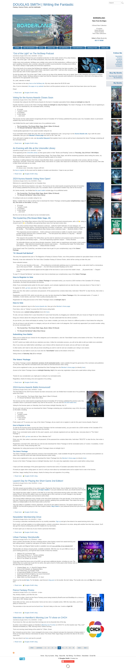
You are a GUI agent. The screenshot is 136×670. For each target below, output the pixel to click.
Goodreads (118, 64)
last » (85, 648)
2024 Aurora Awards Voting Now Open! (31, 178)
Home (17, 48)
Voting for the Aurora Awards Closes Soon (33, 97)
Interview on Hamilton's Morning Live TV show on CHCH (40, 617)
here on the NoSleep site (36, 83)
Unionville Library (32, 152)
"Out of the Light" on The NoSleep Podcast (33, 53)
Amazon (119, 58)
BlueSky (119, 61)
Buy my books (29, 48)
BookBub (119, 62)
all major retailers (44, 489)
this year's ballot (40, 190)
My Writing (63, 48)
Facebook (119, 59)
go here (28, 288)
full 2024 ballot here (70, 402)
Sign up (58, 521)
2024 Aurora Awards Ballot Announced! (31, 387)
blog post (51, 580)
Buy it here (55, 506)
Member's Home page (36, 135)
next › (79, 648)
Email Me (105, 48)
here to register (20, 170)
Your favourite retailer (115, 76)
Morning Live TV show (48, 625)
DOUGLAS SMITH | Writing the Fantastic (43, 4)
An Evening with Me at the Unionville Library (34, 148)
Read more (18, 92)
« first (31, 648)
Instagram (119, 66)
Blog (41, 48)
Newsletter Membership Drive (27, 517)
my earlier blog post (43, 138)
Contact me (74, 658)
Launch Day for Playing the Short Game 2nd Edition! (38, 481)
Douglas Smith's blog (31, 92)
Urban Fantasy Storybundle (26, 537)
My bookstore (118, 77)
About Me (51, 48)
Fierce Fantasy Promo (23, 590)
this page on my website (35, 86)
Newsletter (92, 48)
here (47, 312)
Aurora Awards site (81, 133)
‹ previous (39, 648)
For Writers (78, 48)
